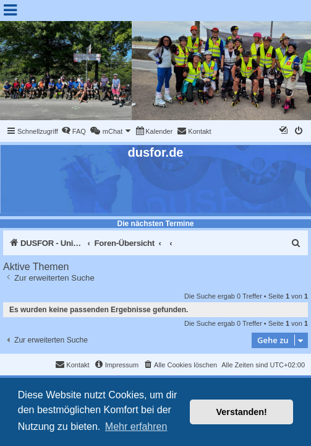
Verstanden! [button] (241, 412)
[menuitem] (73, 131)
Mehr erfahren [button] (136, 426)
